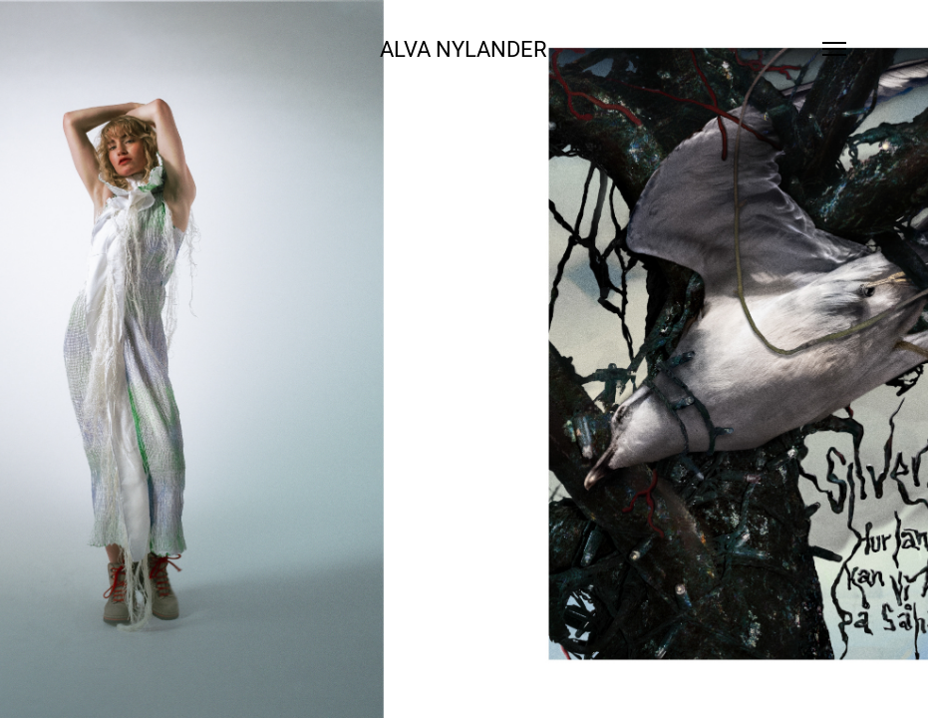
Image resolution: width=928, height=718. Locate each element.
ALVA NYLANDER (463, 48)
